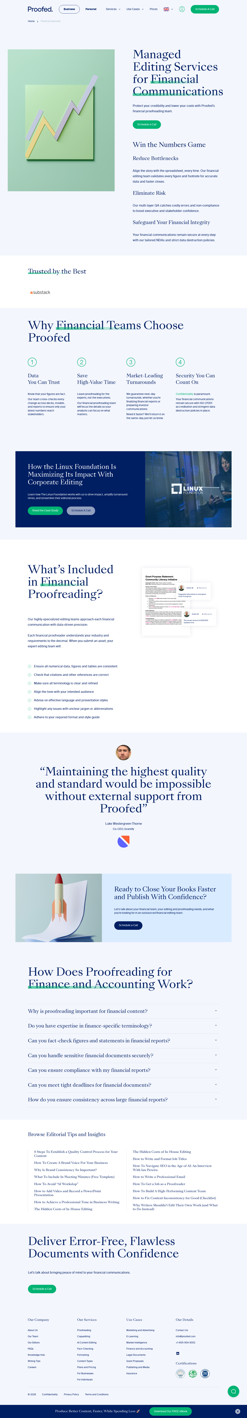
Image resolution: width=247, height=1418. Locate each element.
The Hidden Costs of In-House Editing (63, 1209)
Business (69, 9)
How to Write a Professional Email (159, 1177)
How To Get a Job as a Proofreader (159, 1184)
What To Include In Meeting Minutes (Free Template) (74, 1177)
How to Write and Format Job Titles (160, 1159)
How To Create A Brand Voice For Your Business (71, 1163)
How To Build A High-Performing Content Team (169, 1191)
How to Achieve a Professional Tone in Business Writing (76, 1202)
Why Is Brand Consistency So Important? (65, 1170)
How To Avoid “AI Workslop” (56, 1184)
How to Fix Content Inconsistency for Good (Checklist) (174, 1198)
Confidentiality (184, 394)
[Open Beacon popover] (233, 1391)
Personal (90, 9)
